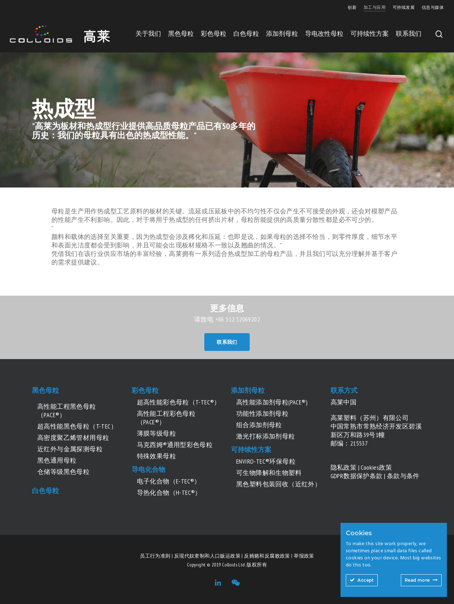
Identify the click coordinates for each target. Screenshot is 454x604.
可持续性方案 (369, 33)
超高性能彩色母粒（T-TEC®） (179, 402)
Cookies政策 (376, 467)
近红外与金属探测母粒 (70, 449)
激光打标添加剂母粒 (265, 436)
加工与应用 (375, 7)
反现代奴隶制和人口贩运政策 (207, 556)
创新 (352, 7)
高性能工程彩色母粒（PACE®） (166, 417)
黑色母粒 (181, 33)
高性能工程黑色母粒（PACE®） (66, 410)
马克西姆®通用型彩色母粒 (175, 445)
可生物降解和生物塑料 (268, 473)
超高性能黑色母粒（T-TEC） (77, 426)
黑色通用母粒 (56, 460)
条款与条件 (403, 476)
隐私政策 (344, 467)
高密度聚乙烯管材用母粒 (73, 438)
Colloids (229, 564)
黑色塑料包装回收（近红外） (278, 484)
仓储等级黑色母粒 (63, 472)
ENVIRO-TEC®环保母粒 (265, 461)
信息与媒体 (433, 7)
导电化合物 (148, 469)
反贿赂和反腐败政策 (267, 556)
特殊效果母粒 (156, 456)
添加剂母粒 (282, 33)
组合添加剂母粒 (259, 425)
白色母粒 (246, 33)
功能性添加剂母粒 (262, 413)
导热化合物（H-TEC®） (169, 492)
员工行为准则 (155, 556)
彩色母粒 (213, 33)
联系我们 (408, 33)
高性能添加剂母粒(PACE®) (272, 402)
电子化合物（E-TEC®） (169, 481)
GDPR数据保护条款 (357, 476)
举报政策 (304, 556)
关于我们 (148, 33)
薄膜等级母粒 (156, 433)
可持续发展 (404, 7)
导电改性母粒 (324, 33)
